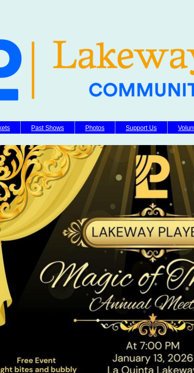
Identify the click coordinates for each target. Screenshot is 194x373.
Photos (95, 128)
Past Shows (47, 128)
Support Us (141, 128)
